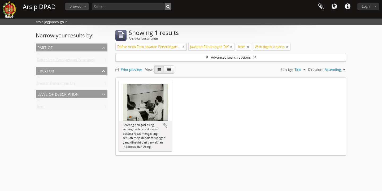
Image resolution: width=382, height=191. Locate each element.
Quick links (347, 6)
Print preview (128, 69)
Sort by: (287, 69)
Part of (45, 47)
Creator (45, 70)
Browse (75, 6)
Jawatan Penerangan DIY (56, 84)
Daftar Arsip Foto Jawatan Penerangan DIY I (71, 61)
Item (40, 107)
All (39, 54)
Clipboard (321, 6)
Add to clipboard (165, 125)
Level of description (58, 93)
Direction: (315, 69)
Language (334, 6)
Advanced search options (231, 57)
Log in (366, 6)
